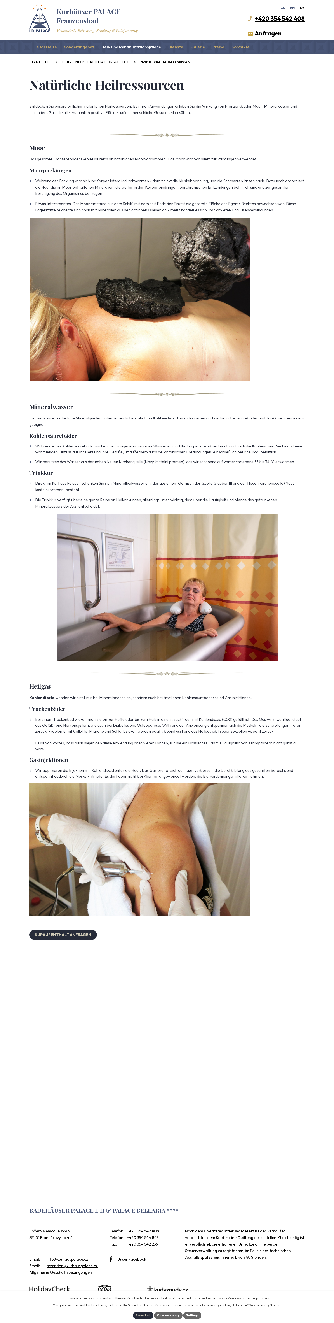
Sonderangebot (79, 46)
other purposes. (258, 1298)
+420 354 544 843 (142, 1237)
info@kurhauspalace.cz (67, 1259)
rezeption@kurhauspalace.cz (72, 1265)
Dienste (175, 46)
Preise (218, 46)
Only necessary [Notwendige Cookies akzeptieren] (168, 1315)
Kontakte (240, 46)
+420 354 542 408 (143, 1231)
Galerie (197, 46)
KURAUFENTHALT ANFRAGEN (63, 934)
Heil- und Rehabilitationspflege (131, 46)
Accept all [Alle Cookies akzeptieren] (142, 1315)
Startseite (47, 46)
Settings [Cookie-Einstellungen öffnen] (193, 1315)
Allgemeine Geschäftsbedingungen (60, 1272)
